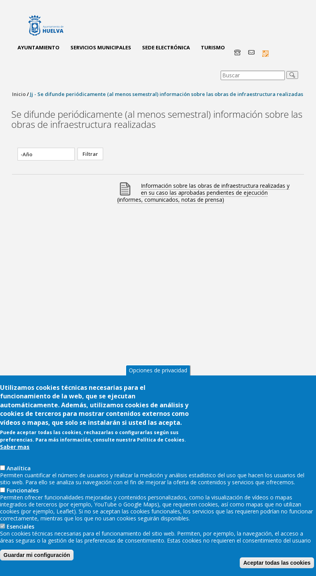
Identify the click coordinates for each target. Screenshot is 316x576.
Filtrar (90, 153)
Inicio (19, 94)
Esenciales (20, 544)
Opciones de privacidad (158, 388)
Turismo (213, 47)
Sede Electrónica (166, 47)
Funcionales (23, 508)
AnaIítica (19, 486)
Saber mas (15, 464)
